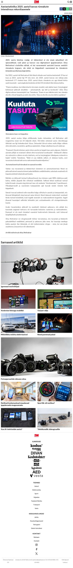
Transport (36, 504)
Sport (36, 493)
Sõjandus (36, 497)
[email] (70, 9)
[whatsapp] (67, 9)
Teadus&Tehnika (36, 501)
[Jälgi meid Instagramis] (36, 545)
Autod (37, 486)
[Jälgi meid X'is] (36, 553)
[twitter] (64, 9)
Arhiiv (36, 517)
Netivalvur (27, 233)
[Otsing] (68, 2)
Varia (36, 508)
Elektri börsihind (36, 528)
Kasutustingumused (36, 521)
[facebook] (61, 9)
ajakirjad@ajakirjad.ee (39, 560)
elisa (21, 233)
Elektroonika (36, 490)
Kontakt (36, 541)
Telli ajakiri (36, 524)
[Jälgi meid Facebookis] (36, 549)
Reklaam (36, 537)
